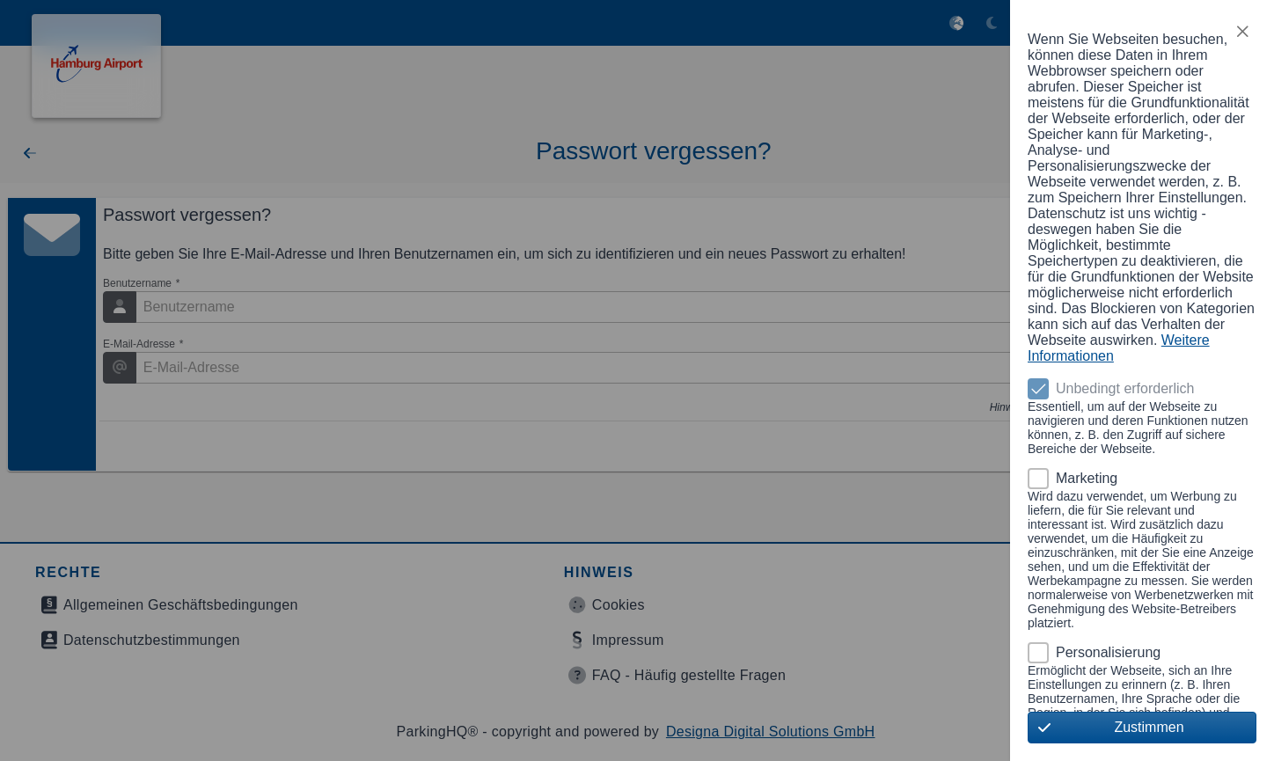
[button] (1242, 32)
